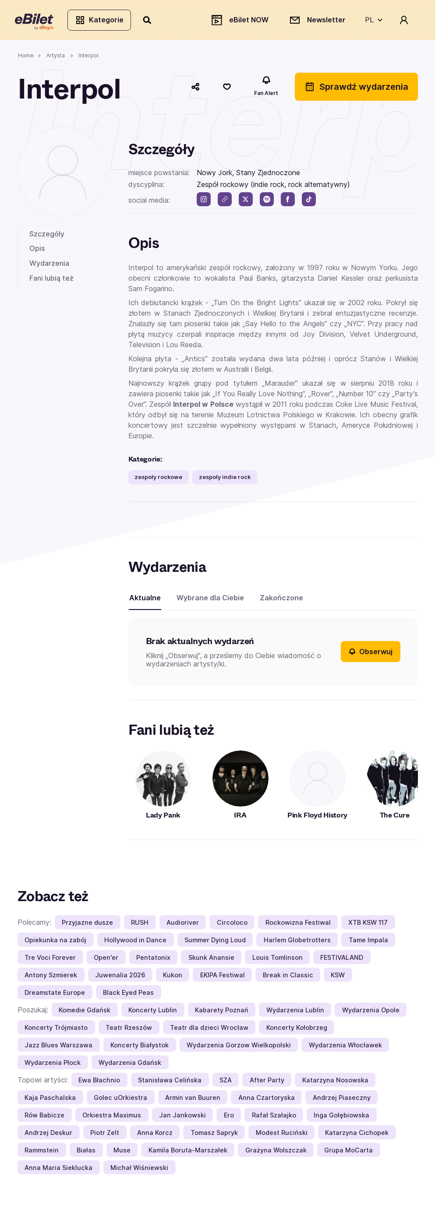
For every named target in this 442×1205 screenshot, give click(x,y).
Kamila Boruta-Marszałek (188, 1152)
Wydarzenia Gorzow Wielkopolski (239, 1047)
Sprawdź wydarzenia (356, 89)
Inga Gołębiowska (341, 1117)
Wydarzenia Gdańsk (130, 1064)
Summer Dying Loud (215, 942)
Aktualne (145, 600)
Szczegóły (46, 236)
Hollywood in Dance (135, 942)
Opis (37, 251)
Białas (86, 1152)
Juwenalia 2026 (120, 977)
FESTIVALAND (341, 959)
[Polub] (227, 89)
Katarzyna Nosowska (335, 1082)
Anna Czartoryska (266, 1099)
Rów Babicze (44, 1117)
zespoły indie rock (225, 479)
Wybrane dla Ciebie (210, 600)
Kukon (172, 977)
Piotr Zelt (104, 1134)
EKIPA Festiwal (222, 977)
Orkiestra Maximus (111, 1117)
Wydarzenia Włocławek (345, 1047)
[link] (225, 202)
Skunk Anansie (211, 959)
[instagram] (204, 202)
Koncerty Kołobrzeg (296, 1029)
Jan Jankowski (182, 1117)
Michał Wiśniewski (139, 1169)
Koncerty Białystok (139, 1047)
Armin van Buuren (192, 1099)
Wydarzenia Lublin (295, 1012)
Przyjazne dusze (87, 924)
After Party (267, 1082)
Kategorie (102, 21)
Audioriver (182, 924)
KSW (338, 977)
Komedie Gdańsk (84, 1012)
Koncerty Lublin (152, 1012)
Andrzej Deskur (48, 1134)
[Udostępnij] (195, 89)
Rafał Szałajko (274, 1117)
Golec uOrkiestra (120, 1099)
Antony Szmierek (51, 977)
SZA (225, 1082)
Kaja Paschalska (50, 1099)
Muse (122, 1152)
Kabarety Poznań (221, 1012)
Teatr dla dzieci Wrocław (209, 1029)
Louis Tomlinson (277, 959)
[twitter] (246, 202)
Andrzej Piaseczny (342, 1099)
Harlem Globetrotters (297, 942)
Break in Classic (288, 977)
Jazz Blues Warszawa (58, 1047)
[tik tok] (309, 202)
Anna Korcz (155, 1134)
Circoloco (232, 924)
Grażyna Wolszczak (276, 1152)
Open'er (106, 959)
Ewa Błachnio (99, 1082)
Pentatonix (153, 959)
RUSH (140, 924)
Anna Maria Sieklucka (58, 1169)
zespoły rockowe (158, 479)
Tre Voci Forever (50, 959)
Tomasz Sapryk (214, 1134)
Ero (229, 1117)
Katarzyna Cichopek (357, 1134)
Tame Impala (368, 942)
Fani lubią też (51, 280)
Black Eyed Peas (128, 994)
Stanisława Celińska (170, 1082)
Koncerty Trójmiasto (56, 1029)
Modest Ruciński (282, 1134)
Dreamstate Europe (55, 994)
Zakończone (281, 600)
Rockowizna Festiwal (298, 924)
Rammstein (42, 1152)
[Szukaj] (150, 21)
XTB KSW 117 (368, 924)
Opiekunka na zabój (55, 942)
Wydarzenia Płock (53, 1064)
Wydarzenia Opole (371, 1012)
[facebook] (288, 202)
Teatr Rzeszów (129, 1029)
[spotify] (267, 202)
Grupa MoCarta (348, 1152)
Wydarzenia (49, 265)
